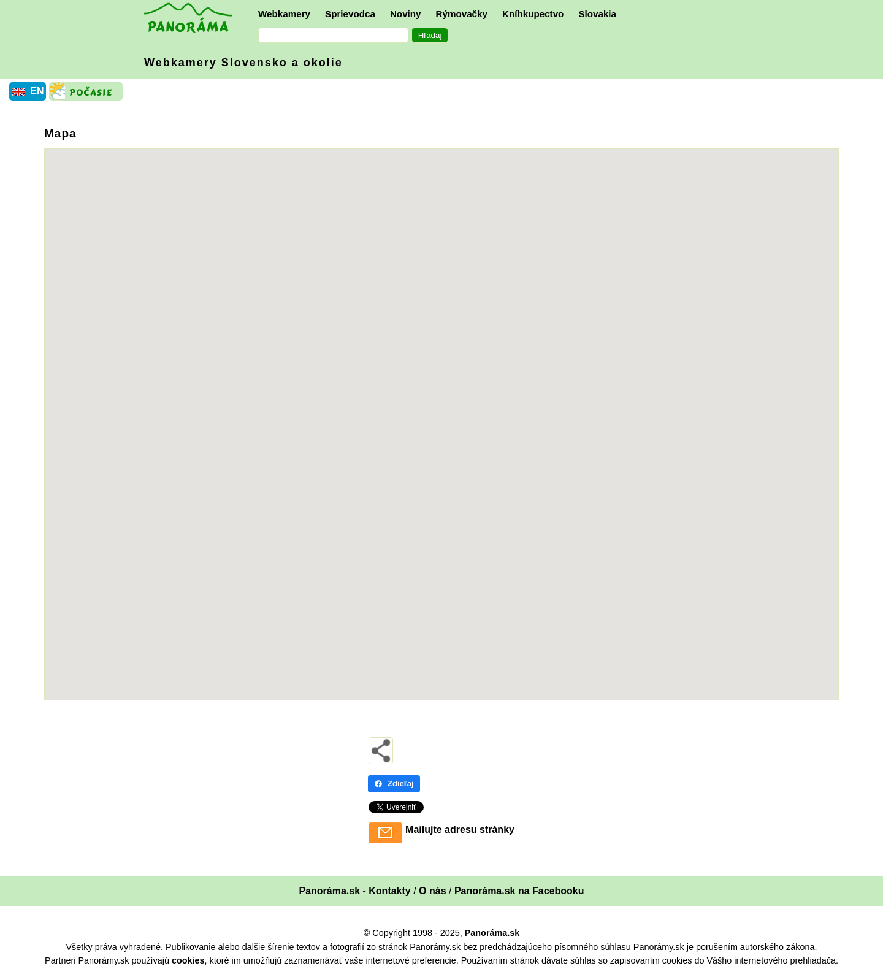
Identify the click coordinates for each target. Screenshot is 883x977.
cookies (188, 960)
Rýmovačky (461, 14)
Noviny (405, 14)
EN (37, 91)
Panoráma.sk (492, 933)
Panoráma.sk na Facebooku (519, 891)
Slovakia (597, 14)
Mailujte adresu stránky (459, 829)
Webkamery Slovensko (243, 62)
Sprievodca (350, 14)
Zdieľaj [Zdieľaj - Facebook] (394, 783)
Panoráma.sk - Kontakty (354, 891)
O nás (432, 891)
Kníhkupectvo (533, 14)
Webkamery (284, 14)
